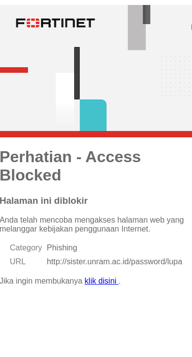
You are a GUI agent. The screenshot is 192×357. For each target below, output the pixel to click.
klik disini (102, 281)
